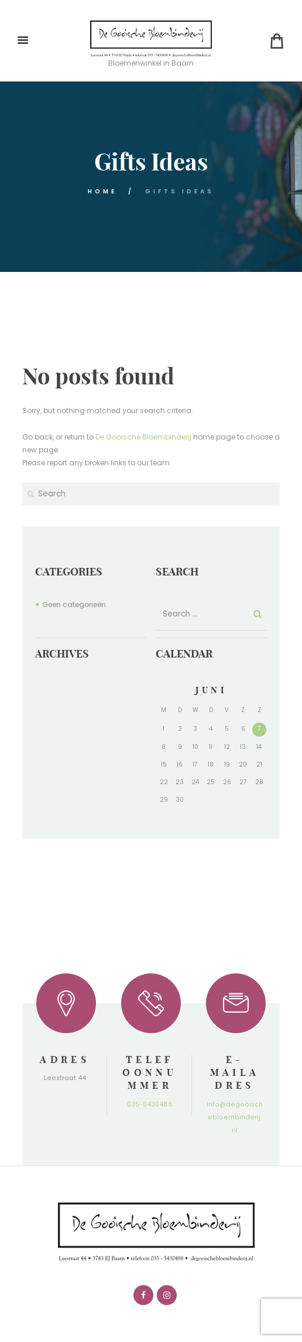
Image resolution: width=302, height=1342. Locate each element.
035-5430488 (150, 1104)
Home (102, 191)
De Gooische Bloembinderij (143, 437)
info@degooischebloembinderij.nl (235, 1117)
